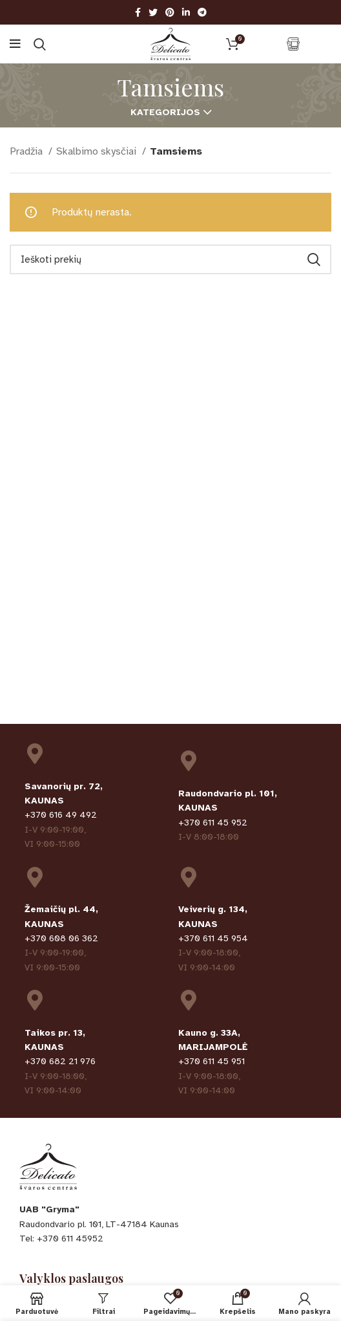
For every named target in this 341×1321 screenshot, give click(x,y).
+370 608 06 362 (61, 938)
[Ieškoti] (39, 44)
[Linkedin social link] (186, 12)
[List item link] (170, 1239)
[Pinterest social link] (169, 12)
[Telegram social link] (202, 12)
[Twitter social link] (153, 12)
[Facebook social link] (138, 12)
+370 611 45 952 (212, 822)
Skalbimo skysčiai (97, 151)
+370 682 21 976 (60, 1061)
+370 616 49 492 (61, 814)
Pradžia (27, 151)
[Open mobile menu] (15, 44)
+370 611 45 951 (211, 1061)
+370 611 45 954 (213, 938)
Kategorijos (165, 112)
